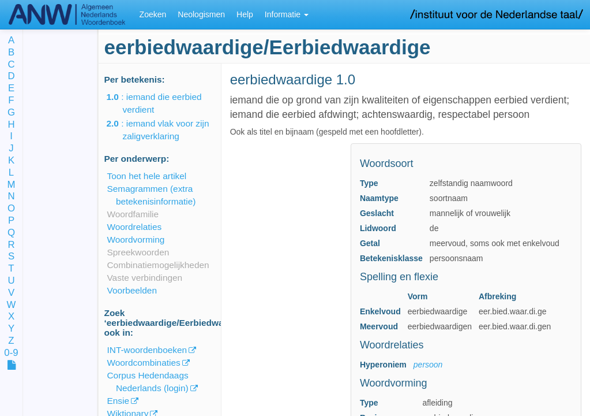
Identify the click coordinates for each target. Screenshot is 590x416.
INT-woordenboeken (147, 350)
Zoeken (153, 14)
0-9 (11, 353)
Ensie (118, 401)
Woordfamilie (133, 214)
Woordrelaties (134, 227)
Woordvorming (136, 239)
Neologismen (201, 14)
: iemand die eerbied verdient (162, 103)
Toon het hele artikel (147, 176)
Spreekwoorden (138, 252)
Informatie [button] (287, 14)
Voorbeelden (132, 290)
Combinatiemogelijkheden (158, 265)
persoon (428, 364)
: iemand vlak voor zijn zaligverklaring (166, 129)
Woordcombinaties (144, 362)
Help (244, 14)
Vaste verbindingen (145, 278)
